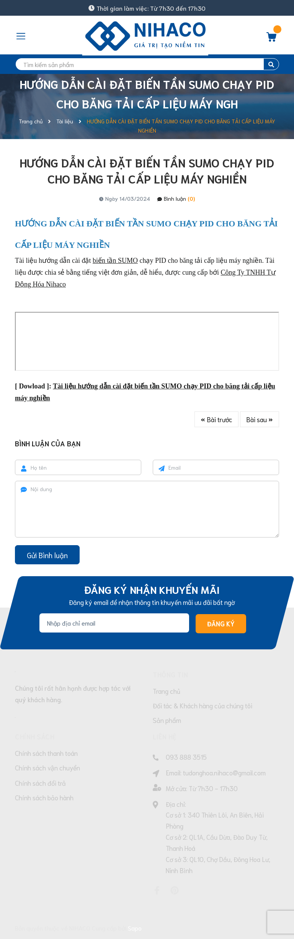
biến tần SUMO (115, 260)
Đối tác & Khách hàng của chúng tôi (202, 705)
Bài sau (259, 419)
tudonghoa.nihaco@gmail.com (224, 772)
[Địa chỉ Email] (114, 623)
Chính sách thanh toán (46, 753)
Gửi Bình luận (47, 555)
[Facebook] (157, 890)
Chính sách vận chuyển (47, 767)
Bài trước (216, 419)
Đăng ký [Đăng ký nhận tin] (221, 623)
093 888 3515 (186, 756)
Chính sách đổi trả (40, 782)
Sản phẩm (167, 720)
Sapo (135, 928)
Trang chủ (166, 691)
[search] (147, 64)
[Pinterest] (174, 890)
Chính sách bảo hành (44, 797)
